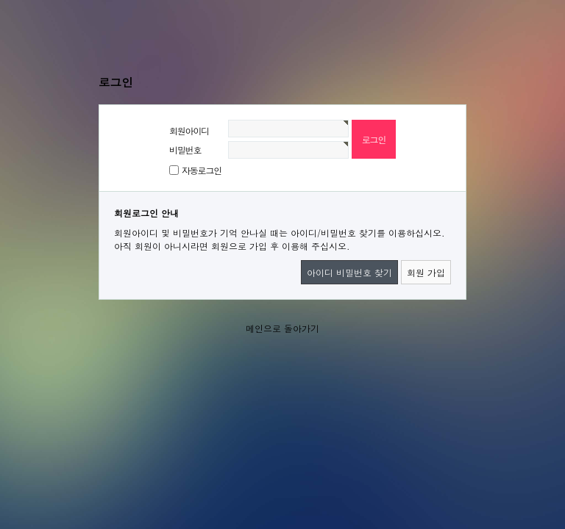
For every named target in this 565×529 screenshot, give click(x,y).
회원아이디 (189, 130)
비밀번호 (185, 149)
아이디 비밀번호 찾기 (349, 272)
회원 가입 (426, 272)
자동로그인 (201, 170)
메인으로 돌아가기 (282, 328)
